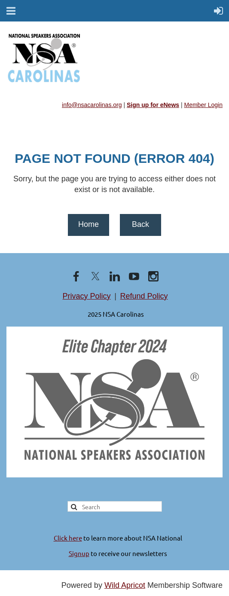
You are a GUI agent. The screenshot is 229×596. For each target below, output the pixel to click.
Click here (68, 538)
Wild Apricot (124, 585)
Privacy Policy (87, 296)
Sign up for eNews (153, 104)
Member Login (203, 104)
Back (140, 224)
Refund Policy (144, 296)
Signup (79, 553)
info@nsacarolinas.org (92, 104)
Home (88, 224)
